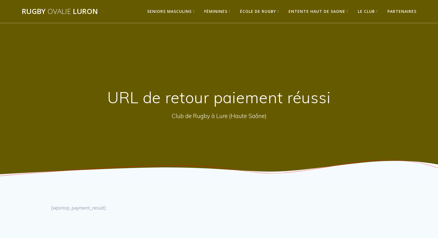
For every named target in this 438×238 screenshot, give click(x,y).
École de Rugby (258, 11)
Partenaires (401, 11)
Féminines (215, 11)
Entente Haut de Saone (317, 11)
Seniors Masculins (169, 11)
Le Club (366, 11)
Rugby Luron (60, 11)
